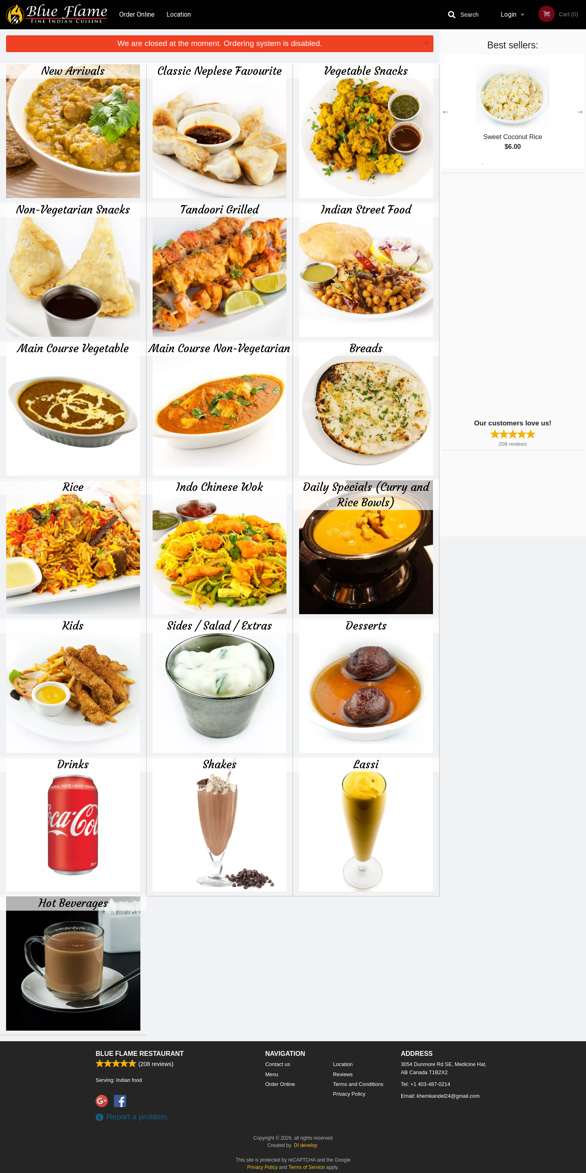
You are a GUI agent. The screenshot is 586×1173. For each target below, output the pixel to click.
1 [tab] (482, 164)
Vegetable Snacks (366, 71)
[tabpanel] (513, 111)
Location (178, 14)
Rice (73, 487)
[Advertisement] (492, 295)
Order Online (137, 14)
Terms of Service (307, 1167)
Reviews (342, 1074)
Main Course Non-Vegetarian (219, 348)
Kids (72, 625)
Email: (440, 1096)
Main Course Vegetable (73, 348)
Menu (271, 1074)
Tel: (425, 1084)
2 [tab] (494, 164)
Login (508, 14)
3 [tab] (507, 164)
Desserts (366, 625)
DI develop (305, 1145)
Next (580, 111)
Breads (366, 348)
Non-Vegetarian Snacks (73, 209)
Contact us (277, 1064)
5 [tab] (531, 164)
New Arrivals (73, 71)
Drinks (73, 764)
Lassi (365, 764)
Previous (446, 111)
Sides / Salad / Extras (219, 625)
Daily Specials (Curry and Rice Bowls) (366, 494)
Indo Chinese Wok (219, 487)
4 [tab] (519, 164)
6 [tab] (543, 164)
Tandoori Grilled (219, 209)
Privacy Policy (349, 1094)
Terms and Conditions (358, 1084)
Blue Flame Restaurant (140, 1053)
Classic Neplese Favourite (219, 71)
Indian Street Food (366, 209)
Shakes (219, 764)
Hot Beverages (73, 903)
